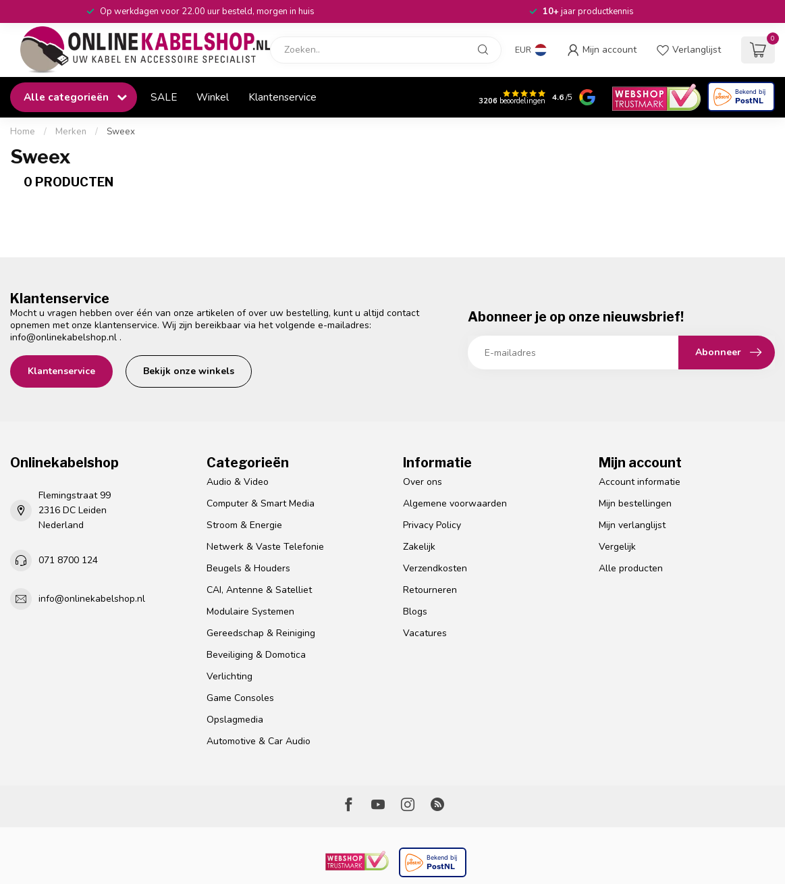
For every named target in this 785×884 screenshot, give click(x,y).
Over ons (422, 481)
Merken (70, 132)
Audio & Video (238, 481)
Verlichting (229, 676)
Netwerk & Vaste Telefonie (265, 546)
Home (22, 132)
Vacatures (425, 633)
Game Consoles (240, 698)
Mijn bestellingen (635, 503)
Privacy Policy (432, 525)
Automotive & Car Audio (258, 741)
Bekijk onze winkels (188, 371)
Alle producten (631, 568)
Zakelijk (419, 546)
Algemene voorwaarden (455, 503)
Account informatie (639, 481)
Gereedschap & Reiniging (261, 633)
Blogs (415, 611)
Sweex (121, 132)
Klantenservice (282, 97)
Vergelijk (617, 546)
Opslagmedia (235, 719)
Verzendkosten (435, 568)
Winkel (212, 97)
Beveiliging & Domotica (256, 654)
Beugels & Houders (248, 568)
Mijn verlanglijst (632, 525)
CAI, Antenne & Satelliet (259, 589)
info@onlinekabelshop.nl (63, 337)
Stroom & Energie (244, 525)
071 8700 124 (68, 560)
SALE (164, 97)
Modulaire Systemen (250, 611)
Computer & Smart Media (261, 503)
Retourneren (430, 589)
